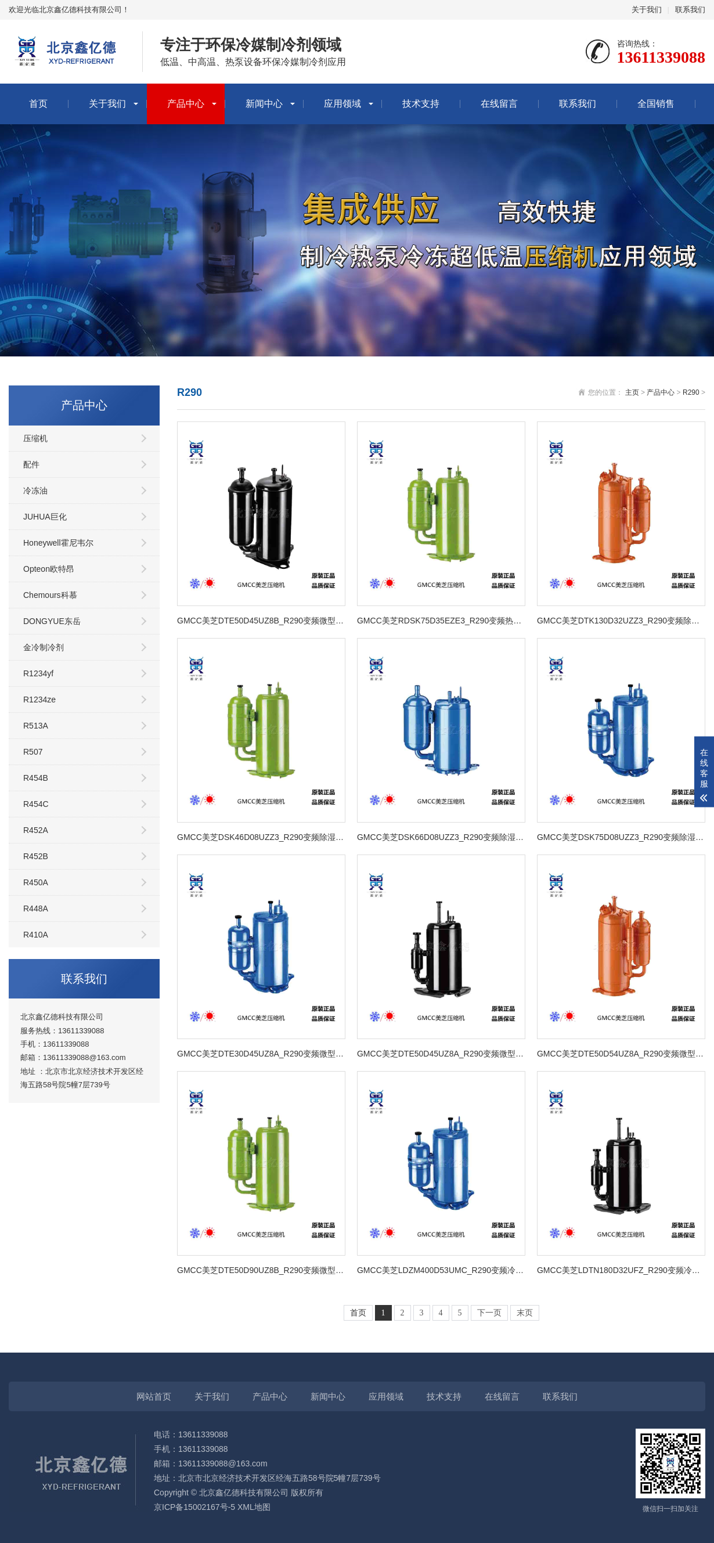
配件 (31, 464)
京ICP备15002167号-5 (194, 1507)
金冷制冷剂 (43, 647)
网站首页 (153, 1396)
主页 (632, 392)
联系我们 (690, 9)
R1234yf (38, 673)
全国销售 (656, 104)
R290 (691, 392)
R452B (35, 856)
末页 (525, 1312)
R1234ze (39, 699)
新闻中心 (264, 104)
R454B (35, 778)
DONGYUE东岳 (52, 621)
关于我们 (647, 9)
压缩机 (35, 438)
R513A (35, 725)
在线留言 (499, 104)
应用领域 (342, 104)
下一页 (489, 1312)
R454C (36, 804)
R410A (35, 934)
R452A (35, 830)
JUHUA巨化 (45, 516)
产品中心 (185, 104)
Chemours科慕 (50, 595)
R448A (35, 908)
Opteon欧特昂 (48, 569)
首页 (38, 104)
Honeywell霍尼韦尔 (58, 542)
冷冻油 (35, 490)
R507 (32, 751)
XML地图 (254, 1507)
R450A (35, 882)
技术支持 (420, 104)
